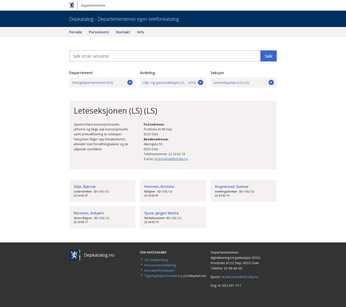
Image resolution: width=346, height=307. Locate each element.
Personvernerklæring (160, 265)
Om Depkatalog (156, 259)
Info (140, 32)
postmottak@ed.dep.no (171, 159)
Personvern (99, 32)
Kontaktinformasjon (159, 270)
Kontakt (123, 32)
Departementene (87, 5)
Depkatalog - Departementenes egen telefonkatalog (124, 18)
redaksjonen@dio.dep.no (240, 277)
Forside (75, 32)
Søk (268, 56)
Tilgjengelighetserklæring (163, 275)
